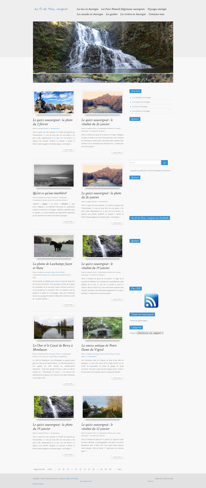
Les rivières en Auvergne (141, 111)
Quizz (46, 128)
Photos (112, 354)
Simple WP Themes (72, 478)
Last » (120, 469)
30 (68, 469)
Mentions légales (38, 484)
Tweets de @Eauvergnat (138, 321)
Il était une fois (105, 354)
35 (89, 469)
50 (106, 469)
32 (76, 469)
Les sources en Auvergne (141, 102)
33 (80, 469)
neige (53, 272)
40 (101, 469)
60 (110, 469)
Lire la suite (68, 149)
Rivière (58, 354)
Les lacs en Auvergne (139, 107)
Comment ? (55, 197)
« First (49, 469)
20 (64, 469)
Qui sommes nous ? (86, 481)
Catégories (133, 333)
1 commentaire (103, 201)
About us (151, 481)
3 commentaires (54, 128)
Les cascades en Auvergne (141, 97)
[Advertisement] (145, 141)
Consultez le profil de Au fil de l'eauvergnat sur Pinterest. (150, 171)
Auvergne (47, 197)
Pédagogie (63, 197)
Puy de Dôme (60, 272)
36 (93, 469)
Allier (46, 354)
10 (59, 469)
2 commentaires (91, 356)
